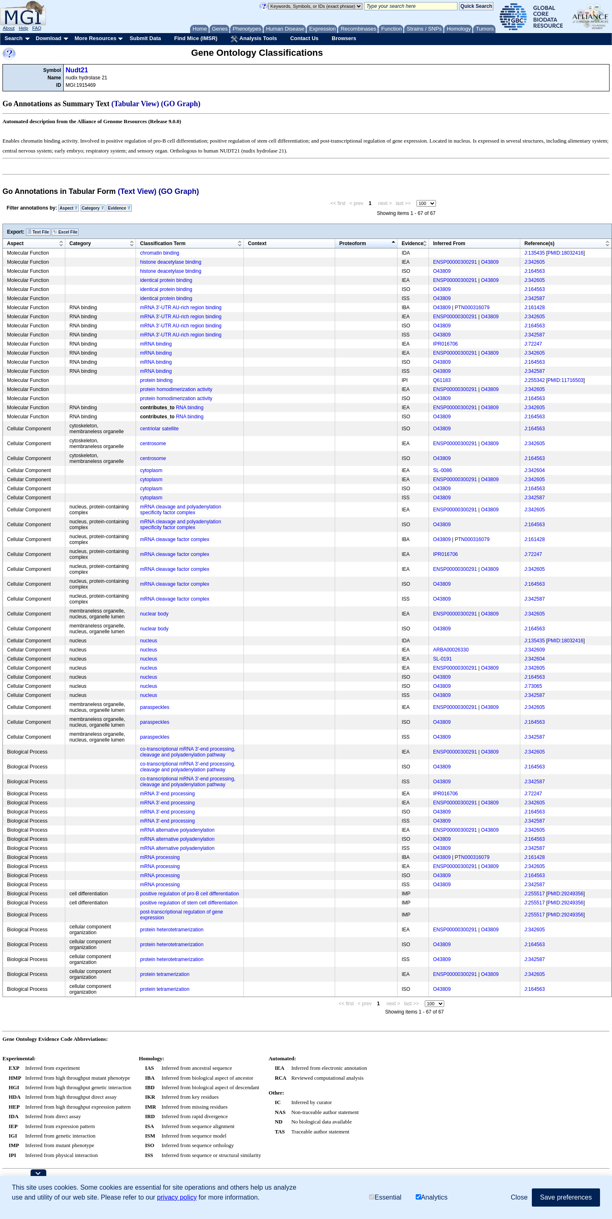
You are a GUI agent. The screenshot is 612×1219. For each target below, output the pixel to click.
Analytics (432, 1197)
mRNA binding (156, 344)
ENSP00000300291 (455, 262)
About (9, 28)
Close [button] (519, 1197)
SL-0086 (442, 470)
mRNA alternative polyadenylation (177, 830)
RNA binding (190, 407)
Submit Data (145, 38)
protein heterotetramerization (171, 930)
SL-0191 (442, 659)
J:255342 (534, 380)
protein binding (156, 380)
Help (23, 28)
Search (13, 38)
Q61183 (442, 380)
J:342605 (534, 262)
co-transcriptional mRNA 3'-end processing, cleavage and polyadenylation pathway (187, 752)
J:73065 (533, 686)
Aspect (69, 208)
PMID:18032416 (565, 253)
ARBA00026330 (451, 650)
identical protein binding (166, 280)
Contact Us (304, 38)
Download (48, 38)
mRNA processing (160, 857)
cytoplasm (151, 470)
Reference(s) (539, 243)
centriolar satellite (159, 429)
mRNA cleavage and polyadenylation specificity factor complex (180, 509)
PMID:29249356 (565, 894)
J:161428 (534, 307)
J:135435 (534, 253)
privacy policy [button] (177, 1197)
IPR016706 (445, 344)
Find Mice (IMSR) (195, 38)
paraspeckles (154, 707)
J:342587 (534, 298)
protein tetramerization (164, 974)
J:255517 (534, 894)
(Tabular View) (136, 104)
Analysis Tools (254, 39)
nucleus (148, 641)
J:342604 (534, 470)
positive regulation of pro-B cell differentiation (189, 894)
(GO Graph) (181, 104)
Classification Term (163, 243)
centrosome (153, 443)
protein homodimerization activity (176, 389)
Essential (385, 1197)
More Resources (95, 38)
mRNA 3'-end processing (167, 794)
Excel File (65, 231)
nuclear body (154, 614)
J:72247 (533, 344)
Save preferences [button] (566, 1197)
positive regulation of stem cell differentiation (189, 903)
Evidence (119, 208)
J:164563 (534, 271)
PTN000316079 (472, 307)
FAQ (36, 28)
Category (93, 208)
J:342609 (534, 650)
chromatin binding (159, 253)
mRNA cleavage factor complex (174, 539)
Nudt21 (77, 70)
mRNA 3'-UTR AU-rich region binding (180, 307)
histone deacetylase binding (170, 262)
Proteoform (352, 243)
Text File (38, 231)
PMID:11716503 (565, 380)
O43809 (490, 262)
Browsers (344, 38)
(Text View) (137, 191)
